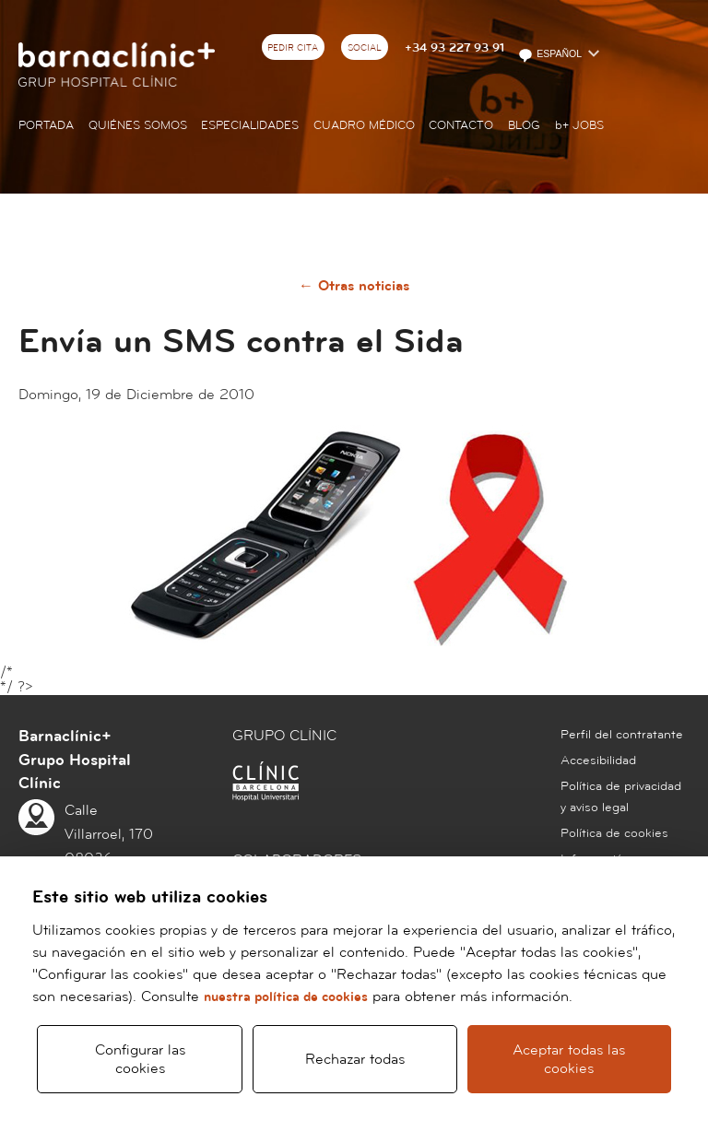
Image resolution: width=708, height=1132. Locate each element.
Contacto (461, 125)
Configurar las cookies (140, 1059)
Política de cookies (614, 833)
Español (551, 55)
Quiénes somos (137, 125)
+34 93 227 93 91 (454, 48)
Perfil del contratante (621, 734)
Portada (46, 125)
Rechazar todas (355, 1059)
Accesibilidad (598, 760)
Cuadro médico (364, 125)
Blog (524, 125)
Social (365, 47)
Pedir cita (292, 47)
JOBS (579, 125)
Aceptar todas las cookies (569, 1059)
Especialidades (250, 125)
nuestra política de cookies (286, 997)
